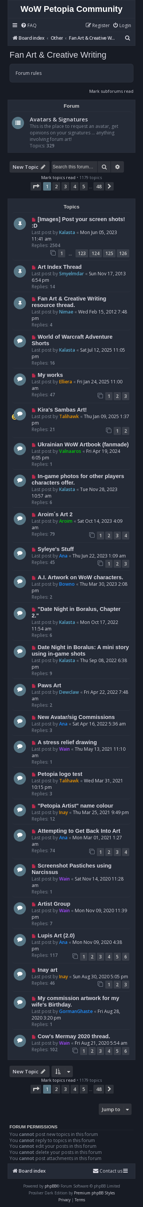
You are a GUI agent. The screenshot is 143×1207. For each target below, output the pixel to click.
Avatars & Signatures (59, 119)
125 (109, 253)
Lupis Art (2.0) (56, 935)
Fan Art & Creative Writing (58, 55)
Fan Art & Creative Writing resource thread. (69, 302)
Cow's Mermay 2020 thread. (74, 1036)
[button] (36, 186)
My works (50, 375)
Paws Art (49, 685)
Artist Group (54, 904)
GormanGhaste (76, 1011)
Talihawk (69, 416)
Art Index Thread (60, 267)
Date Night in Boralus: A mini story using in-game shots (80, 650)
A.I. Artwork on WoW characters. (80, 577)
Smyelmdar (71, 273)
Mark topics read (58, 177)
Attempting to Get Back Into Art (79, 831)
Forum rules (29, 73)
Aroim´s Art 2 (55, 514)
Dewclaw (69, 692)
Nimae (66, 312)
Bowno (67, 584)
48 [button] (98, 186)
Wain (64, 749)
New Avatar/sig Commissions (76, 717)
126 (123, 253)
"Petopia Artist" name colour (75, 806)
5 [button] (83, 186)
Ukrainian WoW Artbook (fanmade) (83, 444)
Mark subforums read (111, 91)
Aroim (65, 521)
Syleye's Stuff (56, 549)
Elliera (65, 381)
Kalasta (67, 232)
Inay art (48, 970)
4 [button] (74, 186)
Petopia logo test (60, 774)
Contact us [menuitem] (107, 1171)
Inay (63, 812)
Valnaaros (70, 451)
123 (82, 253)
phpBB (50, 1186)
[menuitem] (29, 26)
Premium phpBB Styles (94, 1193)
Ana (63, 556)
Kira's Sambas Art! (62, 410)
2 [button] (56, 186)
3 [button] (65, 186)
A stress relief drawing (67, 742)
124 (96, 253)
